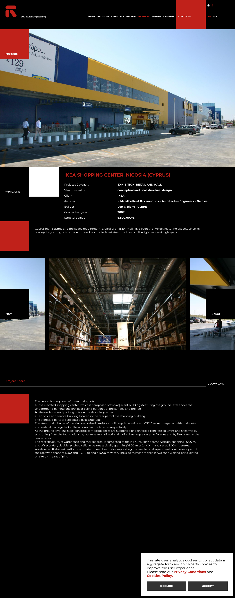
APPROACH (117, 16)
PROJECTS (144, 16)
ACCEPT (208, 586)
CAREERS (168, 16)
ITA (215, 16)
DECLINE (166, 586)
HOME (91, 16)
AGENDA (156, 16)
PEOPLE (131, 16)
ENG (209, 16)
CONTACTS (184, 16)
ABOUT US (103, 16)
